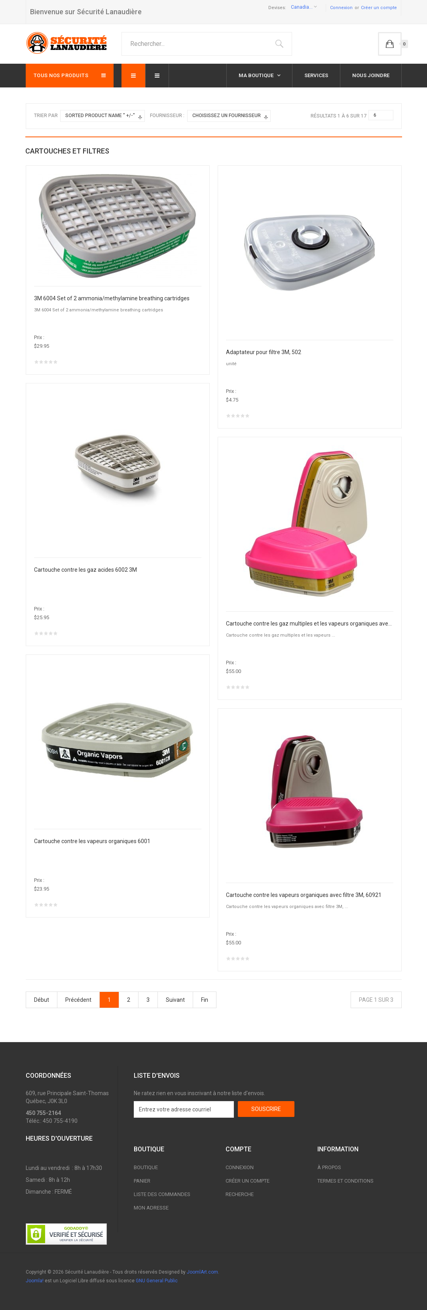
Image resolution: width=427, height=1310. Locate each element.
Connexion (341, 7)
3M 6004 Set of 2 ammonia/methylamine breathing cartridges (112, 298)
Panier (142, 1181)
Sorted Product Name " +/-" (100, 115)
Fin (204, 1000)
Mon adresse (151, 1208)
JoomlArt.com (202, 1272)
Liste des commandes (162, 1194)
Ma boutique (257, 75)
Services (316, 75)
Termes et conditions (345, 1181)
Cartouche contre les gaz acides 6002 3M (85, 570)
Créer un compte (379, 7)
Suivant (175, 1000)
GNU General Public (157, 1280)
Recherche (240, 1194)
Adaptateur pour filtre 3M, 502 (263, 352)
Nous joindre (370, 75)
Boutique (146, 1167)
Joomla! (35, 1280)
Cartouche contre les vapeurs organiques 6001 (92, 841)
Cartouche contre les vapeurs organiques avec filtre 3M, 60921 (303, 895)
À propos (329, 1167)
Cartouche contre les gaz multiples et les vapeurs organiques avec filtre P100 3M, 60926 (309, 623)
